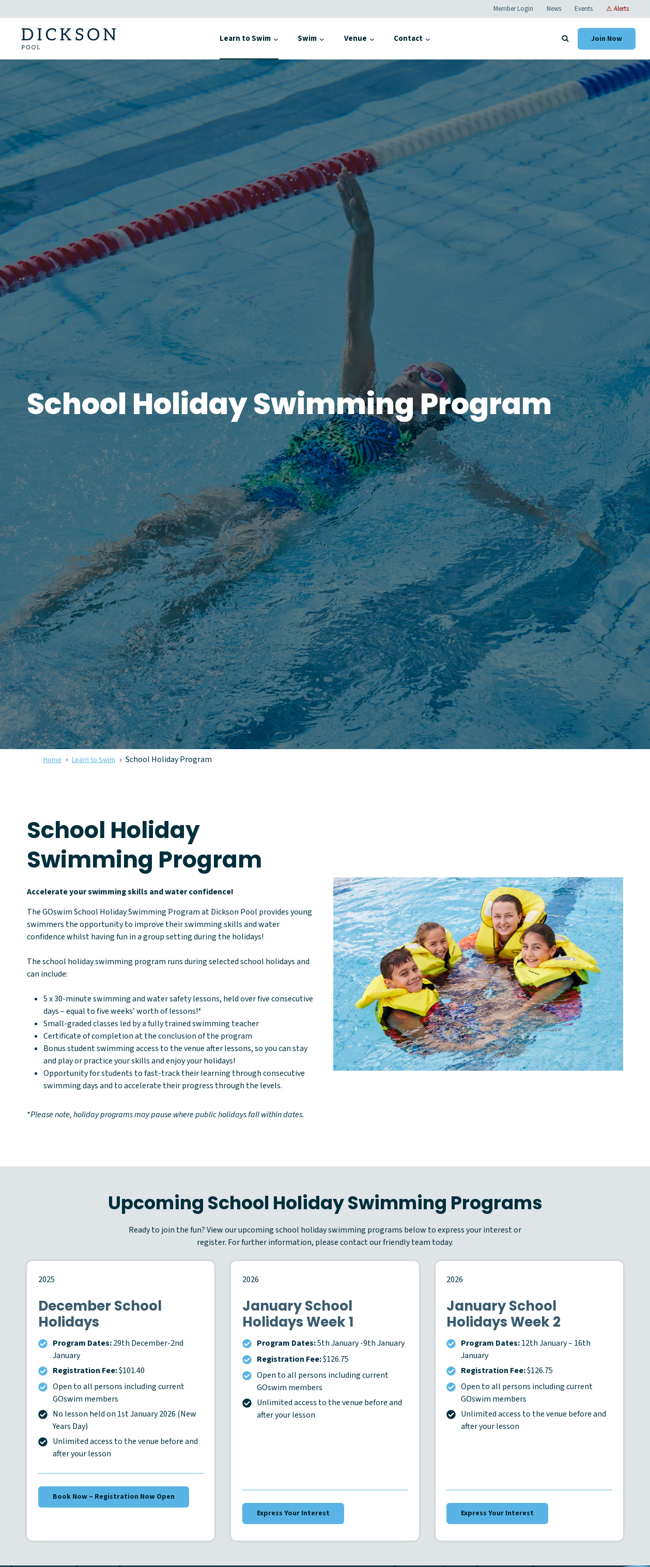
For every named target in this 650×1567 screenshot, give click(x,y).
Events (584, 8)
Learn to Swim (101, 759)
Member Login (513, 8)
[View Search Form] (565, 39)
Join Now (606, 39)
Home (54, 759)
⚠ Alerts (617, 8)
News (554, 8)
